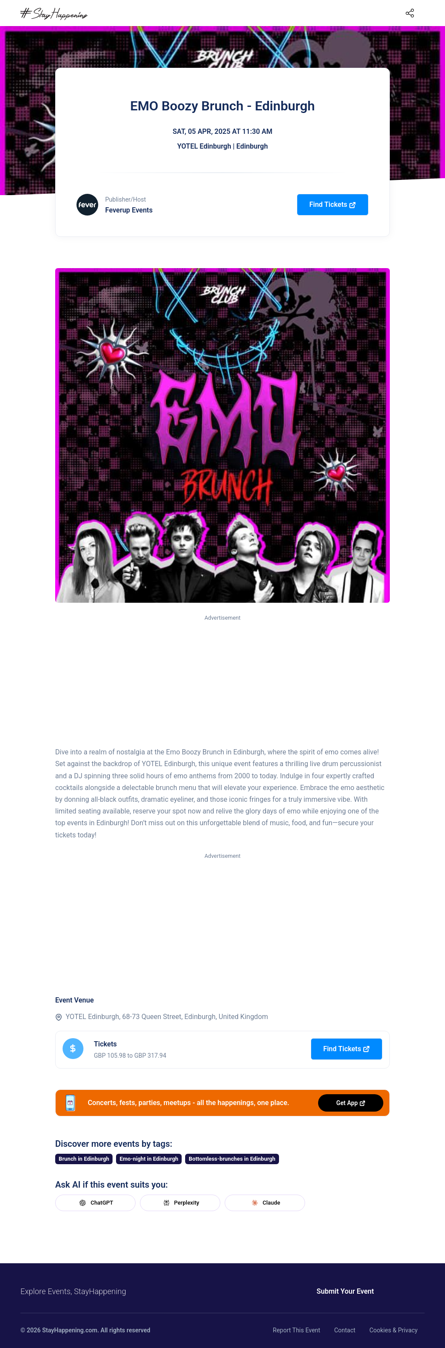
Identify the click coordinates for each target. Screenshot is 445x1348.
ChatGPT (95, 1203)
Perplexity (180, 1203)
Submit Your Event (334, 1291)
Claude (264, 1203)
